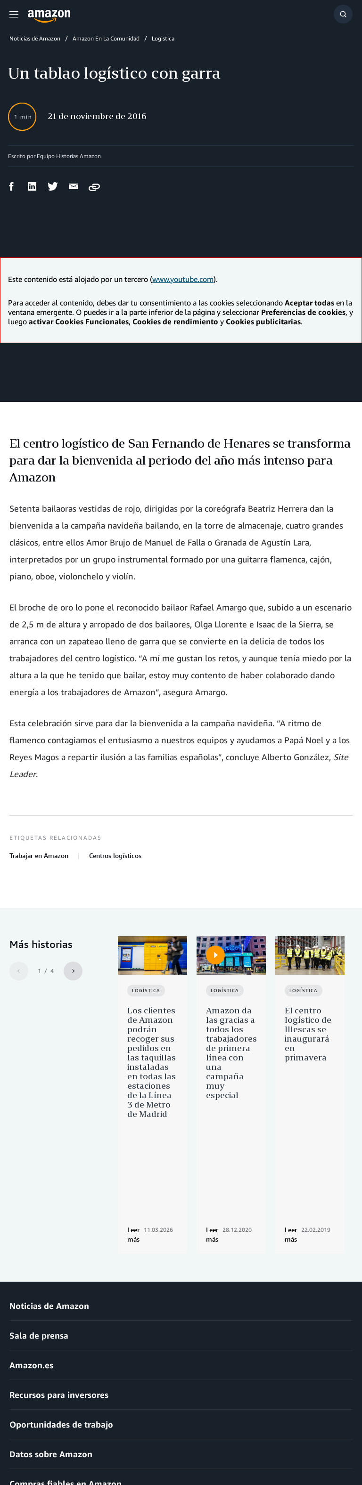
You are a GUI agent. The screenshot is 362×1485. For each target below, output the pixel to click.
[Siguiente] (73, 971)
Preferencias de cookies (279, 1451)
